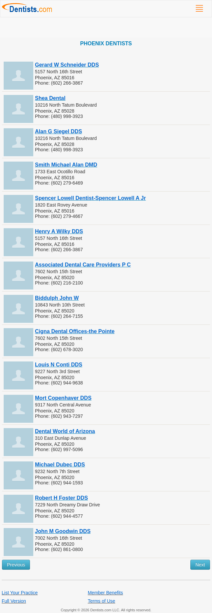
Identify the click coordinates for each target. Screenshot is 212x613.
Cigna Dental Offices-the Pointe (74, 331)
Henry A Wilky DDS (59, 231)
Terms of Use (101, 601)
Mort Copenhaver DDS (63, 398)
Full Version (14, 601)
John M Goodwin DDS (63, 531)
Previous (16, 564)
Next (200, 564)
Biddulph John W (57, 298)
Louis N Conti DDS (58, 364)
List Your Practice (20, 592)
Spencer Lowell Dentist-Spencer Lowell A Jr (90, 198)
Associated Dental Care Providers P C (83, 265)
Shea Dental (50, 98)
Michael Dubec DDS (60, 464)
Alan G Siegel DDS (58, 131)
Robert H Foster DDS (61, 498)
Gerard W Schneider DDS (67, 65)
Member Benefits (105, 592)
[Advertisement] (106, 27)
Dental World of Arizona (65, 431)
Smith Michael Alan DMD (66, 165)
